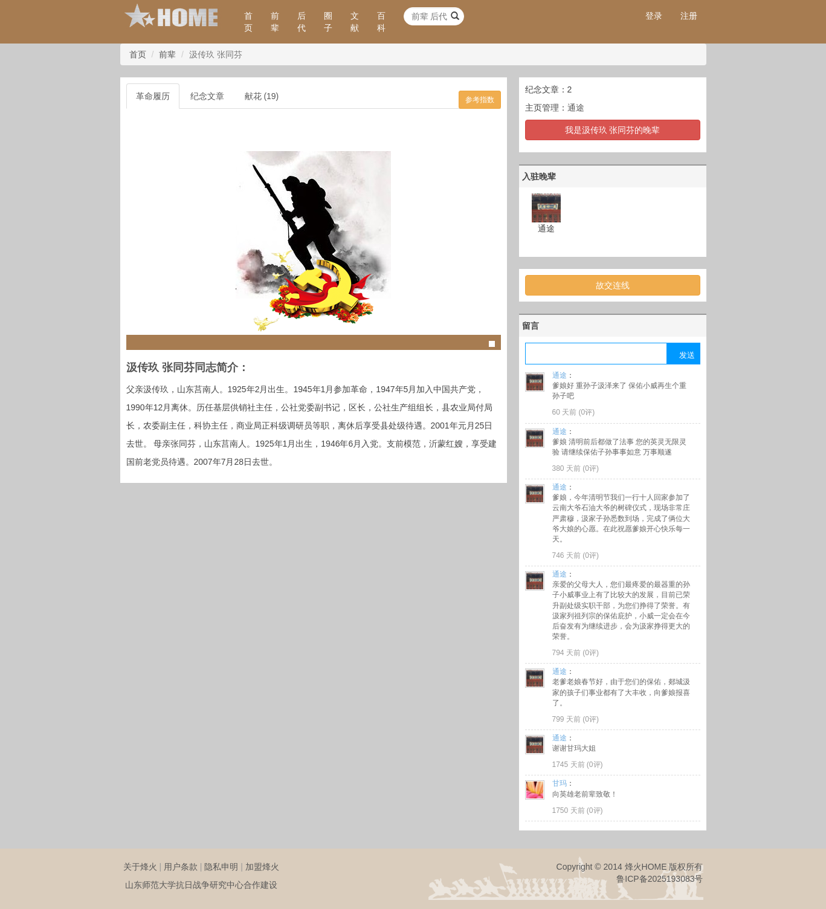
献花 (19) (262, 96)
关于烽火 (140, 867)
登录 (653, 16)
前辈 (275, 22)
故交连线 (613, 285)
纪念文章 (207, 96)
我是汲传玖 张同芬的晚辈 (612, 130)
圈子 (328, 22)
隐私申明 (221, 867)
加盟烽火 (262, 867)
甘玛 (559, 783)
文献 (354, 22)
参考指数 (479, 99)
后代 (301, 22)
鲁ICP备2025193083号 (659, 879)
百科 (381, 22)
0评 (587, 412)
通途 (575, 107)
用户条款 (181, 867)
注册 (688, 16)
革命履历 (153, 96)
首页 (248, 22)
